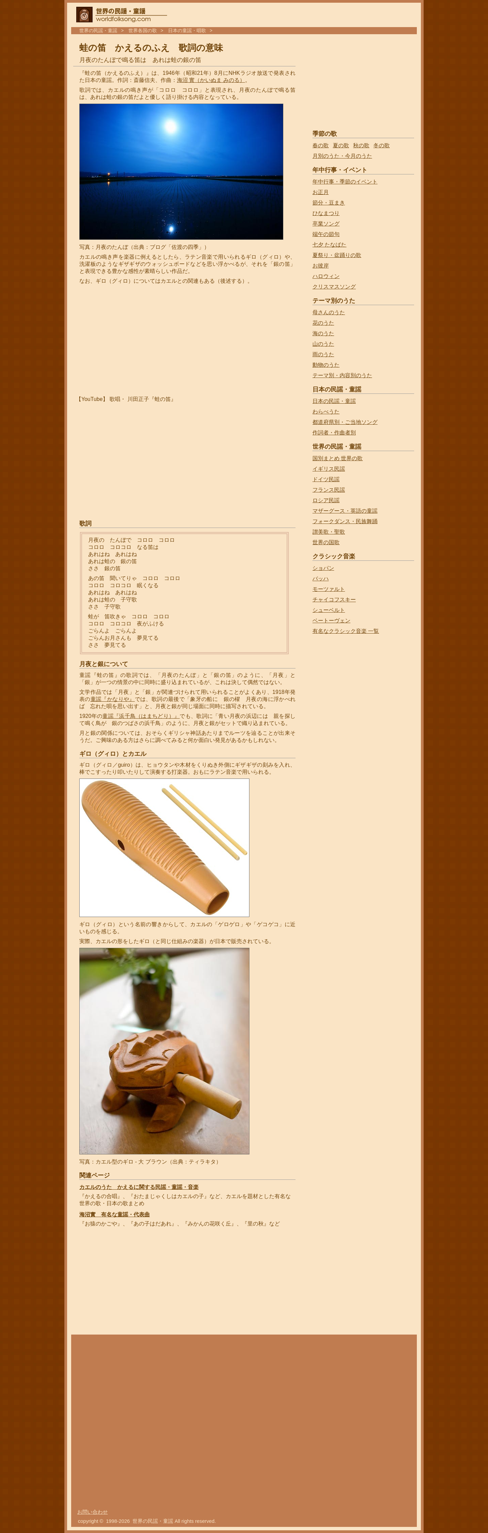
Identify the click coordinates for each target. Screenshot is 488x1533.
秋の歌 (361, 145)
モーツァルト (328, 589)
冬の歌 (381, 145)
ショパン (323, 568)
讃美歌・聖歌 (328, 532)
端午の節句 (326, 234)
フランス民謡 (328, 490)
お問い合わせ (92, 1512)
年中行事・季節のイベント (345, 182)
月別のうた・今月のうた (342, 156)
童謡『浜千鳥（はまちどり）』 (141, 716)
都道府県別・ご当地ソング (345, 422)
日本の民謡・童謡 (334, 401)
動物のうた (326, 365)
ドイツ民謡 (326, 479)
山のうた (323, 344)
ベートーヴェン (331, 620)
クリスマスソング (334, 287)
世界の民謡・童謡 (98, 30)
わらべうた (326, 411)
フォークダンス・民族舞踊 (345, 521)
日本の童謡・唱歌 (187, 30)
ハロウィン (326, 276)
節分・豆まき (328, 203)
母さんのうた (328, 312)
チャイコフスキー (334, 599)
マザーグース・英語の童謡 (345, 511)
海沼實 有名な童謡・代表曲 (114, 1214)
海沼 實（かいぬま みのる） (211, 80)
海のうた (323, 333)
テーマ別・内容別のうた (342, 375)
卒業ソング (326, 224)
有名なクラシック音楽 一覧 (345, 631)
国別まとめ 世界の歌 (337, 458)
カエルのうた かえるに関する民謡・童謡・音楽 (139, 1187)
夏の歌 (341, 145)
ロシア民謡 (326, 500)
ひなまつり (326, 213)
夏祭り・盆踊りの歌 (336, 255)
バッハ (320, 578)
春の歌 (320, 145)
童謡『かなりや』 (112, 699)
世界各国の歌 (142, 30)
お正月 (320, 192)
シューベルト (328, 610)
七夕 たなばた (329, 245)
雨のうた (323, 354)
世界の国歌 (326, 542)
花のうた (323, 323)
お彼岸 (320, 266)
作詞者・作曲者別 (334, 432)
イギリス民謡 (328, 469)
